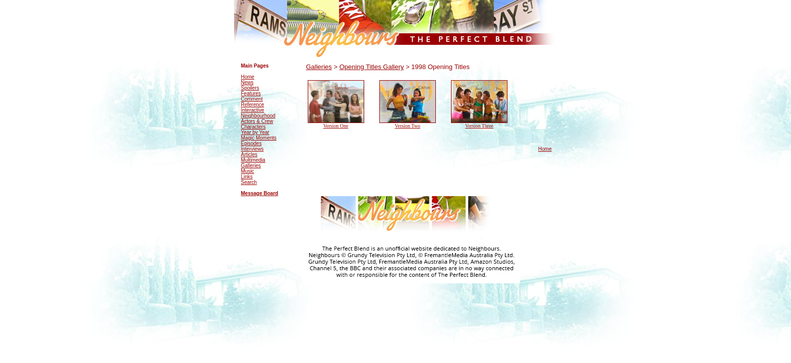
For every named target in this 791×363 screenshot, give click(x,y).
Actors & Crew (257, 121)
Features (251, 93)
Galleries (251, 165)
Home (248, 77)
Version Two (407, 126)
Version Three (479, 126)
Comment (252, 99)
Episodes (251, 143)
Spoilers (250, 88)
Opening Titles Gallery (372, 67)
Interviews (252, 149)
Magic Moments (259, 138)
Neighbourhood (258, 115)
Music (247, 171)
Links (247, 176)
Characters (253, 127)
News (247, 82)
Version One (336, 126)
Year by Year (255, 132)
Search (249, 182)
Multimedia (253, 160)
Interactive (252, 110)
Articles (249, 154)
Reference (252, 104)
